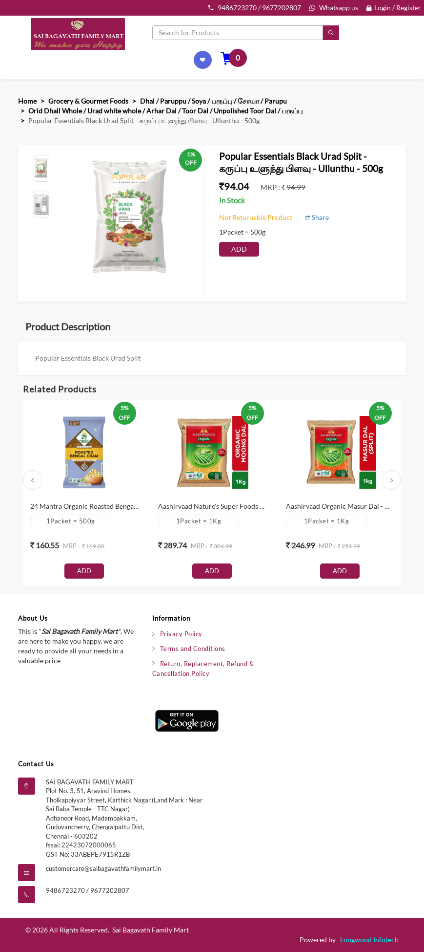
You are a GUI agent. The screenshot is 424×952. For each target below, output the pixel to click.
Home (27, 101)
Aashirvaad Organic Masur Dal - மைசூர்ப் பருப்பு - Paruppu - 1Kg (340, 506)
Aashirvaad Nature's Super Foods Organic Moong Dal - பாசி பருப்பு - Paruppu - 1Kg (212, 506)
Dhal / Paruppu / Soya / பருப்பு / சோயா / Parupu (213, 101)
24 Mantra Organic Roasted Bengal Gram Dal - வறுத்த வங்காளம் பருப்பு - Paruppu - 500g (84, 506)
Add (239, 249)
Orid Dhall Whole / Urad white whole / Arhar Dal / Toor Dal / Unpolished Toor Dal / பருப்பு (165, 111)
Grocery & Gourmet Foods (88, 101)
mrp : (271, 187)
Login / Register (393, 7)
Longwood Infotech (369, 939)
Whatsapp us (333, 7)
